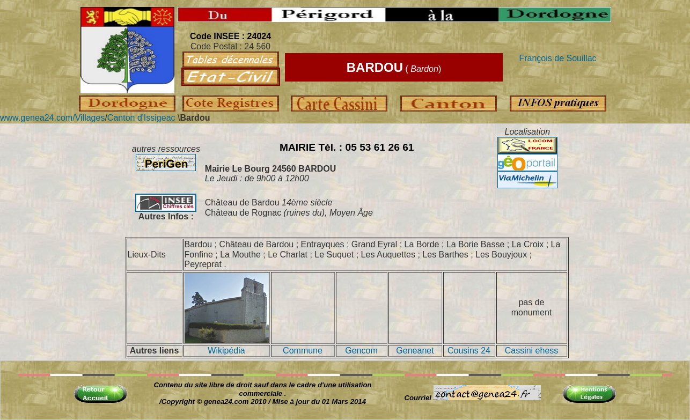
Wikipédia (226, 350)
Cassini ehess (532, 350)
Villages (90, 117)
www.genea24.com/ (37, 117)
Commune (302, 350)
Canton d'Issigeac (141, 117)
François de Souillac (557, 58)
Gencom (361, 350)
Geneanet (415, 350)
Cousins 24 (468, 350)
